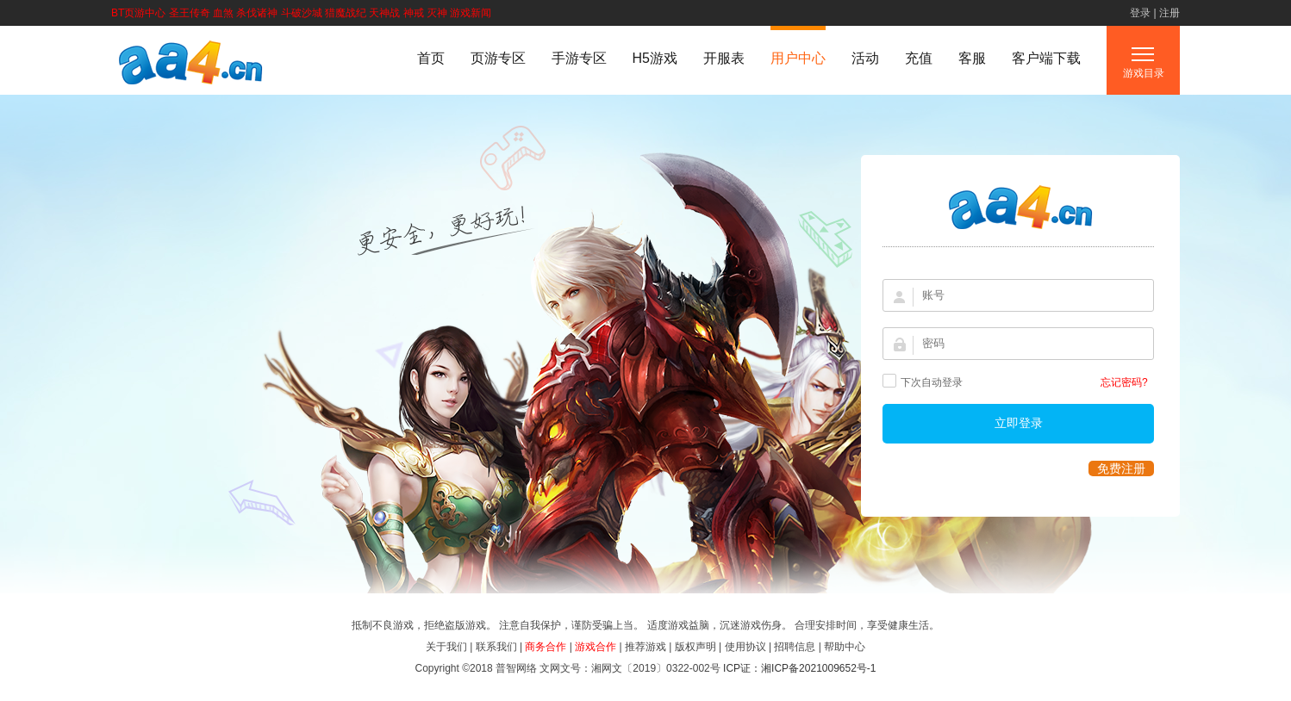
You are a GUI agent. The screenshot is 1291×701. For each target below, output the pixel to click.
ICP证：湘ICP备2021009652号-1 (799, 668)
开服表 (724, 58)
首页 (431, 58)
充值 (918, 58)
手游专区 (579, 58)
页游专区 (498, 58)
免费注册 (1121, 468)
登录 (1140, 13)
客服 (972, 58)
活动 (865, 58)
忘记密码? (1124, 382)
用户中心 (798, 58)
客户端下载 (1046, 58)
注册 (1169, 13)
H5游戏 (655, 58)
